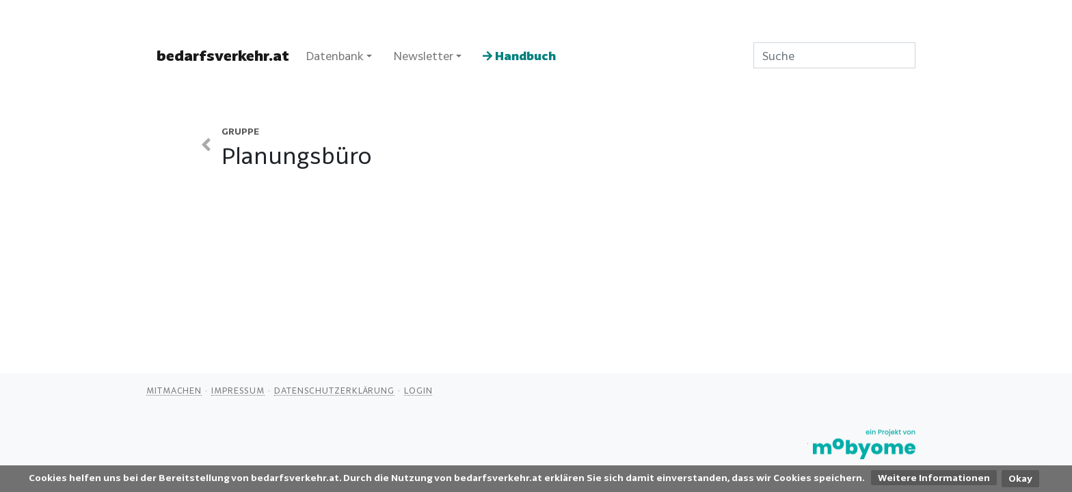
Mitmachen (174, 390)
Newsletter (423, 55)
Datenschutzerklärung (334, 390)
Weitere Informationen (934, 477)
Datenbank (335, 55)
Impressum (238, 390)
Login (418, 390)
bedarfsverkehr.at (223, 55)
